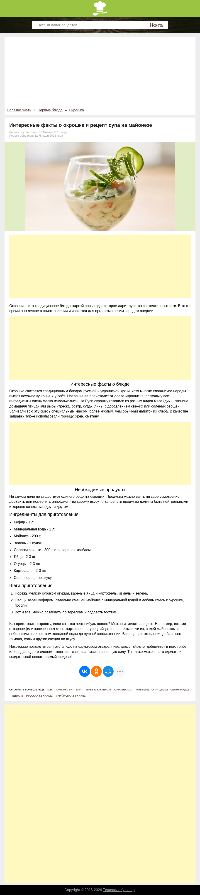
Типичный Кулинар (119, 890)
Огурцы (159, 689)
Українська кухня (71, 695)
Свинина (179, 689)
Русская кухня (39, 695)
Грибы (142, 689)
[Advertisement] (100, 73)
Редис (17, 695)
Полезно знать (19, 110)
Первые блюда (50, 110)
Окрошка (76, 110)
